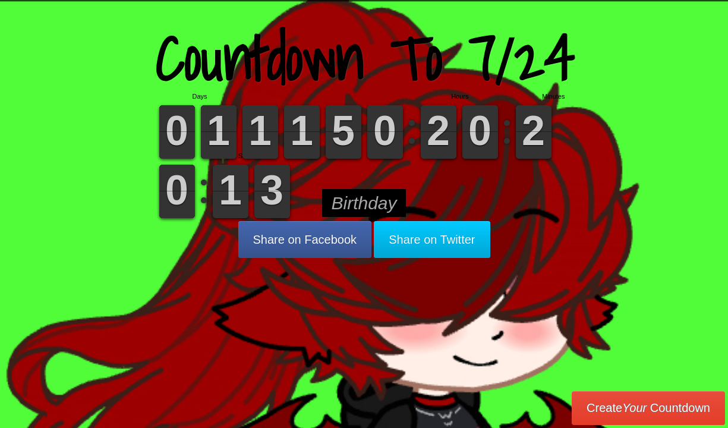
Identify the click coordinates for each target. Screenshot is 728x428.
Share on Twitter (432, 239)
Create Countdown (648, 407)
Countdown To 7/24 (364, 59)
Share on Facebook (305, 239)
